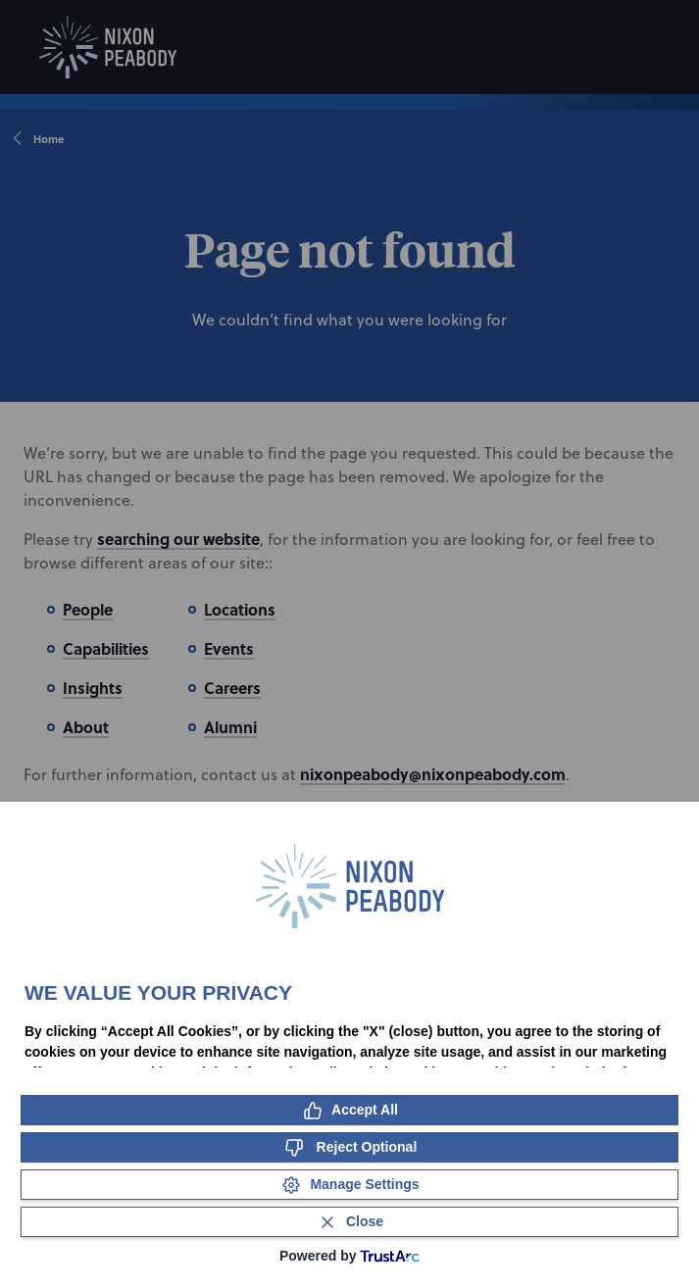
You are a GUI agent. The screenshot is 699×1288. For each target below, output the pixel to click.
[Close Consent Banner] (349, 1222)
